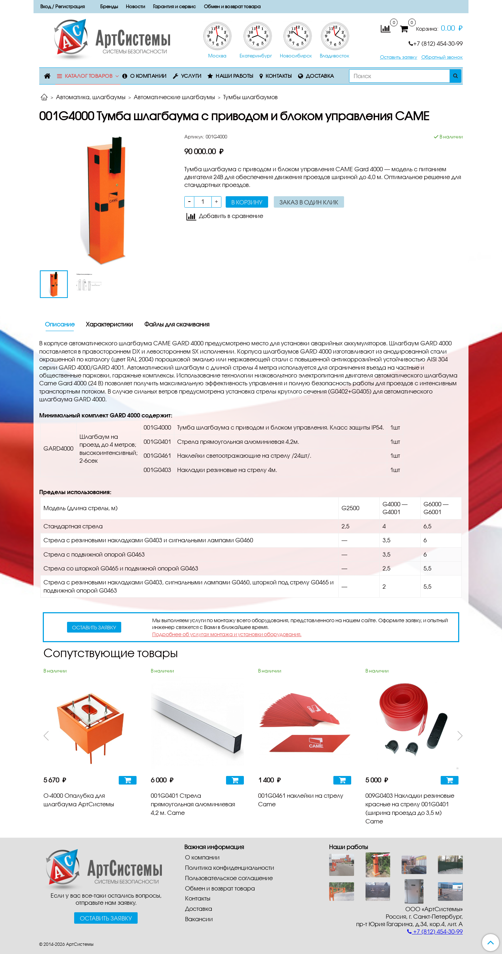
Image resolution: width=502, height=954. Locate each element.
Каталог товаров (89, 76)
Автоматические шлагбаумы (174, 96)
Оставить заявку (398, 57)
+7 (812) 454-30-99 (436, 43)
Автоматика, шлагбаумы (90, 96)
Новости (135, 6)
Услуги (191, 76)
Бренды (109, 6)
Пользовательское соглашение (229, 877)
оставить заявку (94, 627)
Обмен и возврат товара (232, 6)
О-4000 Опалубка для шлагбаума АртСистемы (78, 799)
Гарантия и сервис (174, 6)
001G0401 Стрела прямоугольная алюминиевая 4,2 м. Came (193, 804)
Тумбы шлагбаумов (250, 96)
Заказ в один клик (309, 202)
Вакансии (199, 918)
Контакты (279, 76)
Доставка (320, 76)
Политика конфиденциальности (229, 867)
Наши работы (234, 76)
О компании (148, 76)
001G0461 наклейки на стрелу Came (300, 799)
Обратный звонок (442, 57)
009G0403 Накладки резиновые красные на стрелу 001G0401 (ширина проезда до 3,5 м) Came (409, 808)
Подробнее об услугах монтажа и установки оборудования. (227, 634)
